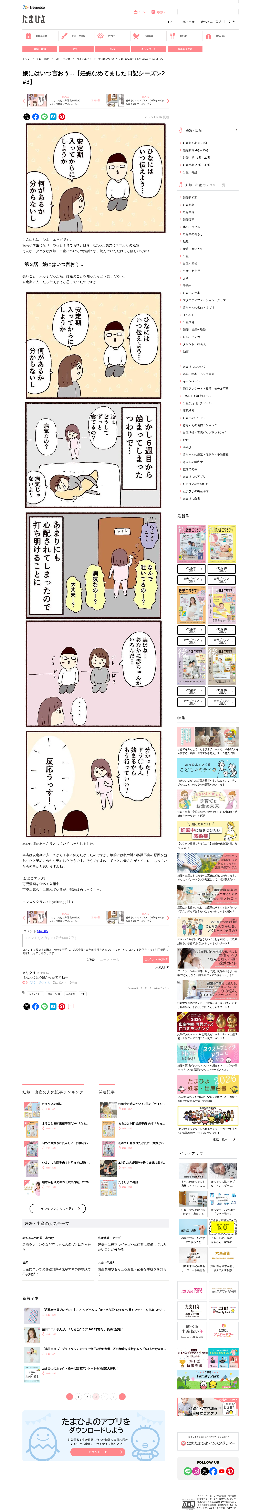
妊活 (231, 21)
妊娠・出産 (187, 21)
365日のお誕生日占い (197, 396)
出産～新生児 (191, 271)
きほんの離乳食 (193, 462)
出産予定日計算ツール (197, 403)
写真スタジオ (185, 49)
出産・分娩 (190, 172)
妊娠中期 (188, 212)
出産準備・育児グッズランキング (204, 432)
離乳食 (177, 36)
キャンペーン (148, 49)
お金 (186, 278)
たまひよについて (194, 366)
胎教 (186, 241)
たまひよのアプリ (194, 476)
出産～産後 (190, 263)
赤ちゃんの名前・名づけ (198, 307)
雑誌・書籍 (40, 49)
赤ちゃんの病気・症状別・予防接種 (206, 454)
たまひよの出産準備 (196, 491)
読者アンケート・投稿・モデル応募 (206, 388)
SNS (112, 49)
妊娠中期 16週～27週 (196, 157)
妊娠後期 (188, 219)
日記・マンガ (62, 58)
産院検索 (188, 410)
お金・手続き (73, 36)
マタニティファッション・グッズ (204, 300)
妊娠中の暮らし (193, 234)
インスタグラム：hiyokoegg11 (46, 901)
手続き (187, 285)
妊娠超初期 (190, 197)
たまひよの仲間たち (196, 484)
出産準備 (143, 36)
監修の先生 (190, 469)
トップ (26, 58)
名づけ (105, 36)
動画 (186, 351)
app (82, 993)
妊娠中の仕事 (191, 293)
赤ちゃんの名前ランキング (200, 425)
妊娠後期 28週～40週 (196, 165)
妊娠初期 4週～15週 (196, 150)
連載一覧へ (220, 1139)
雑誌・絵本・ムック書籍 (198, 374)
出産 (186, 256)
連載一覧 (95, 100)
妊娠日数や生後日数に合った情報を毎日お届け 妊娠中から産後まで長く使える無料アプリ (98, 1442)
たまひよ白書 (191, 498)
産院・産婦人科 (193, 249)
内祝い (158, 12)
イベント (188, 315)
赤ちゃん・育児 (211, 21)
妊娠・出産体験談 (194, 329)
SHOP (140, 12)
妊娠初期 (70, 993)
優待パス (215, 36)
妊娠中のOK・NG (194, 418)
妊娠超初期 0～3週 (195, 143)
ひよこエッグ (84, 58)
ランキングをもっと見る (57, 1209)
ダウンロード (98, 1452)
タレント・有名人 (194, 344)
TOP (171, 21)
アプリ (76, 49)
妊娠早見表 (36, 36)
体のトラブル (191, 227)
